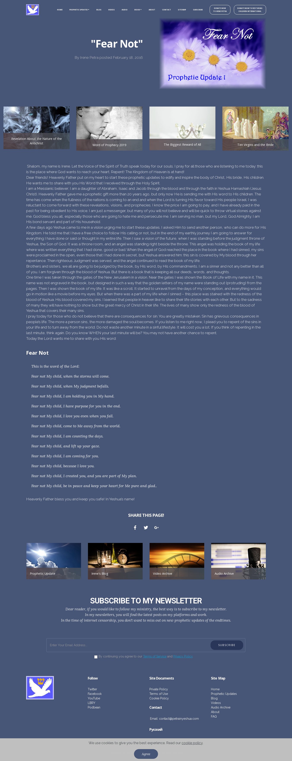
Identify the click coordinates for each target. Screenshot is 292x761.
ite (215, 678)
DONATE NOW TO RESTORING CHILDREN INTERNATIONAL (249, 10)
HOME (55, 9)
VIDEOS (107, 9)
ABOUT (148, 9)
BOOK (133, 9)
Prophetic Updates (224, 694)
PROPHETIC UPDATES (74, 9)
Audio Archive (224, 573)
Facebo (93, 694)
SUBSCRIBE (194, 9)
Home (215, 689)
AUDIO (121, 9)
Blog (214, 698)
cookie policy (192, 743)
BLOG (95, 9)
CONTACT (162, 9)
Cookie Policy (159, 698)
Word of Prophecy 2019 (109, 145)
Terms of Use (158, 694)
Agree (146, 754)
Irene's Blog (99, 573)
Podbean (94, 707)
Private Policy (158, 689)
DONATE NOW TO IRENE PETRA (217, 10)
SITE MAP (178, 9)
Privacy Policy (183, 656)
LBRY (91, 703)
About (215, 712)
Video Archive (162, 573)
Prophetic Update (42, 573)
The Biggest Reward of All (182, 144)
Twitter (92, 689)
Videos (216, 703)
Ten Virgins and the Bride (255, 145)
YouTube (94, 698)
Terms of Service (154, 656)
